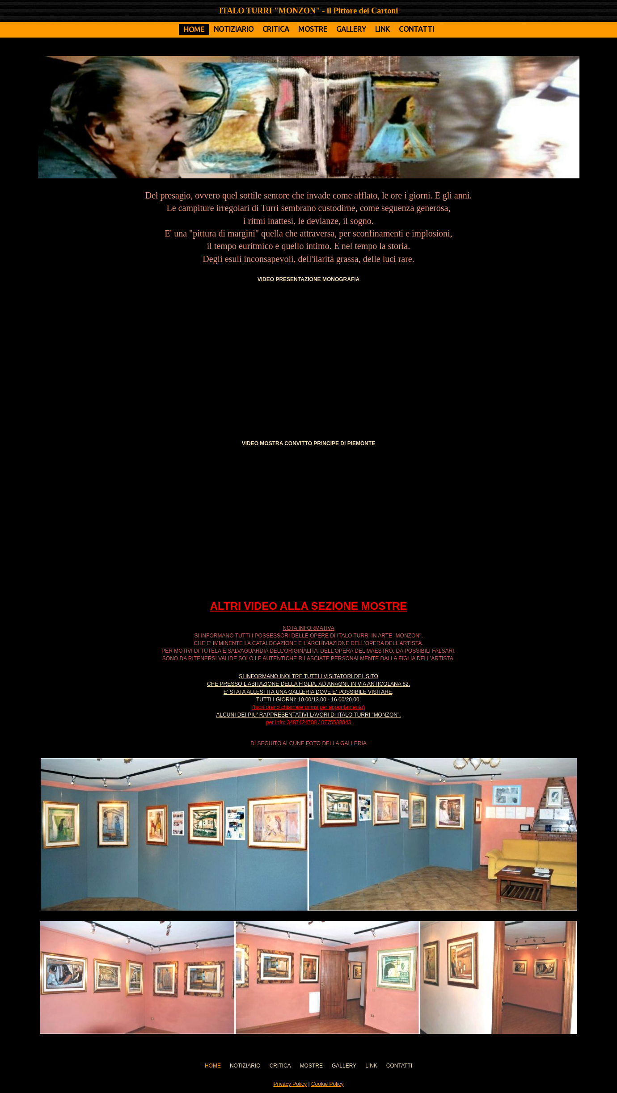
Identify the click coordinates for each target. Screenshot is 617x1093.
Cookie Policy (327, 1084)
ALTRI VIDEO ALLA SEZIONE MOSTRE (308, 606)
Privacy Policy (290, 1084)
